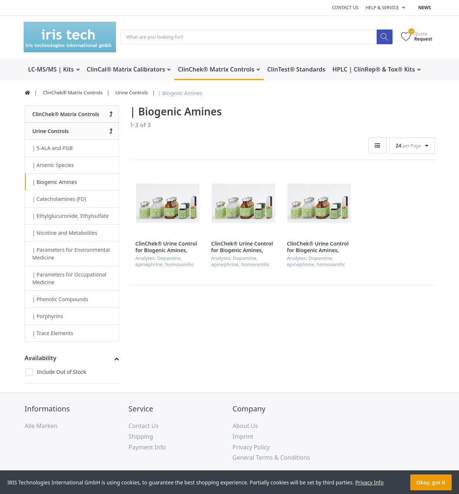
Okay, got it (431, 482)
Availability (40, 358)
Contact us (345, 7)
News (424, 7)
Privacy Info (369, 482)
